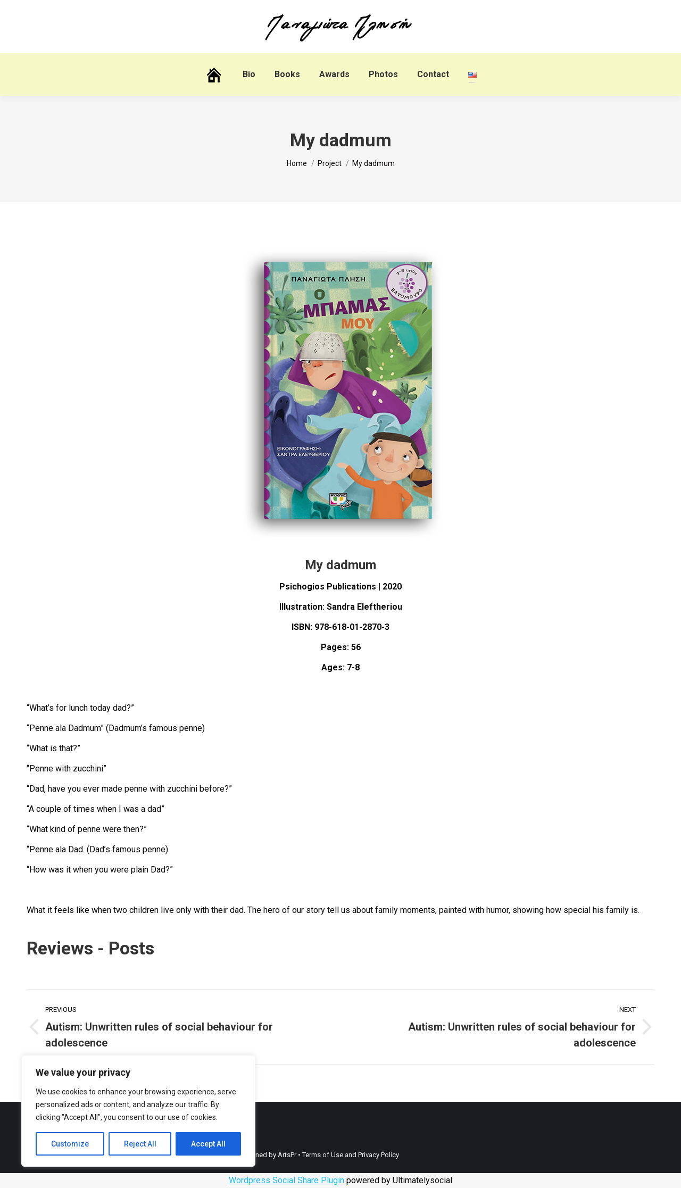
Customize (70, 1144)
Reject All (140, 1144)
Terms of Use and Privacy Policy (350, 1155)
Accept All (208, 1144)
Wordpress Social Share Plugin (287, 1180)
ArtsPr (287, 1155)
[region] (138, 1111)
